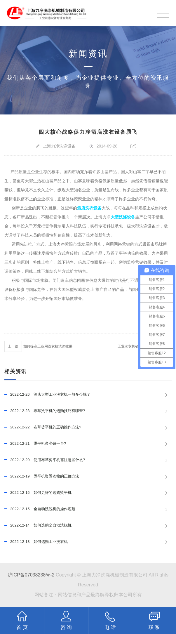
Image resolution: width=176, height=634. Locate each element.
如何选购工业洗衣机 (36, 542)
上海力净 (56, 244)
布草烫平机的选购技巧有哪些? (44, 411)
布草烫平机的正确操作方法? (42, 427)
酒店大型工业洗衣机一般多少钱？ (47, 394)
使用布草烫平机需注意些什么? (44, 460)
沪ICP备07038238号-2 (31, 574)
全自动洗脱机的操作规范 (39, 509)
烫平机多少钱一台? (35, 443)
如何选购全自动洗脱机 (38, 525)
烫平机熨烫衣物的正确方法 (41, 476)
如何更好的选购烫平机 (38, 492)
